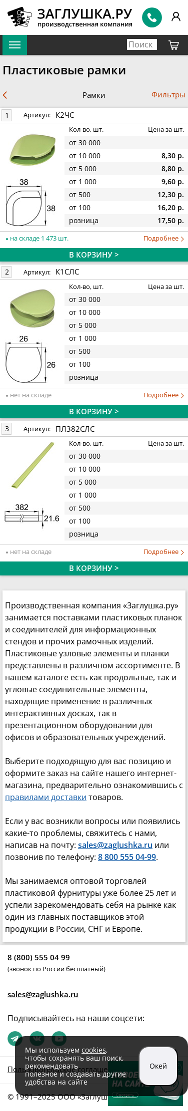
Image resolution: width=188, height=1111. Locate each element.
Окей (158, 1066)
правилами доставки (45, 797)
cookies (94, 1050)
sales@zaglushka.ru (43, 994)
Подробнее (164, 238)
